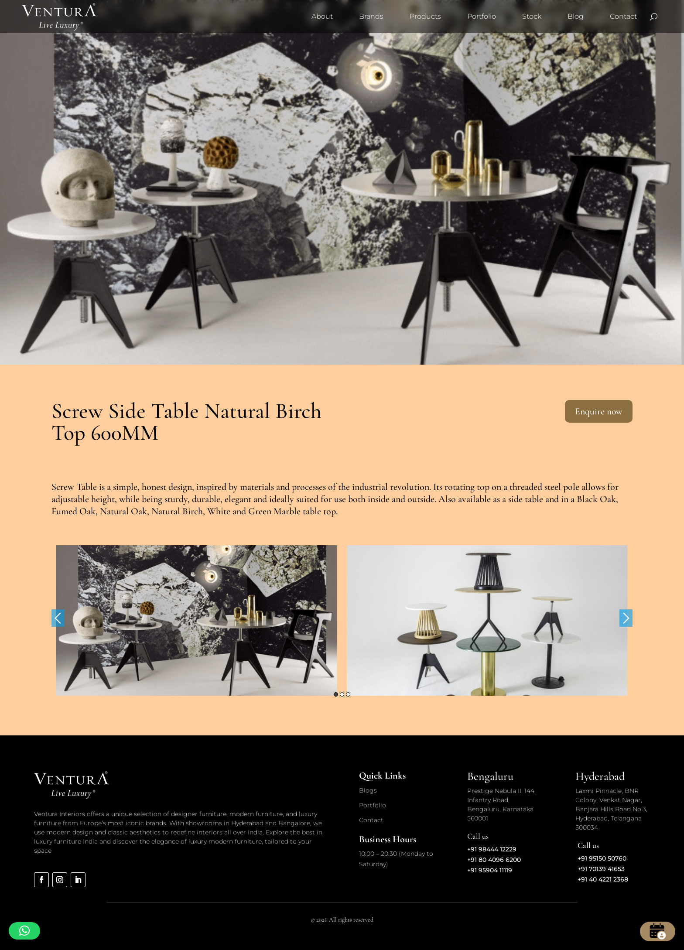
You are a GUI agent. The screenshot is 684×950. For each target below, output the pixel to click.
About (322, 16)
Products (425, 16)
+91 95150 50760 (602, 858)
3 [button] (348, 694)
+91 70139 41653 (601, 869)
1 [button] (336, 694)
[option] (197, 620)
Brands (371, 16)
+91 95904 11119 (489, 870)
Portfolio (481, 16)
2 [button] (342, 694)
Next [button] (626, 618)
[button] (24, 931)
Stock (531, 16)
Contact (623, 16)
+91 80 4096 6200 (494, 860)
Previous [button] (58, 618)
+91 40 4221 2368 (603, 879)
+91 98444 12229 (491, 849)
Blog (576, 16)
